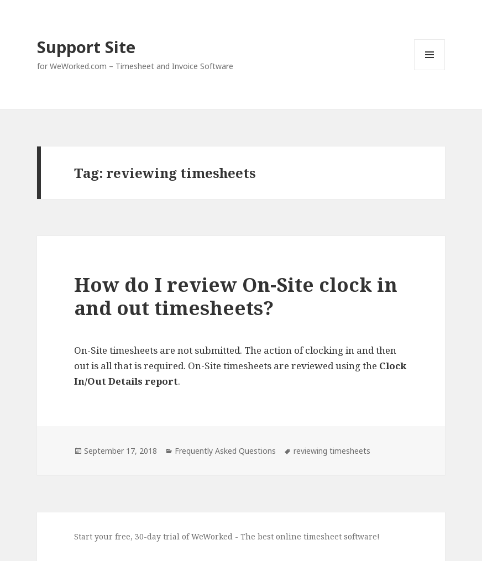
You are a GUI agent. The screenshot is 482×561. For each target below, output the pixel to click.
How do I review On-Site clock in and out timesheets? (235, 296)
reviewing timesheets (332, 450)
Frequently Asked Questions (225, 450)
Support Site (86, 46)
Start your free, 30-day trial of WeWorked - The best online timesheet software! (227, 536)
